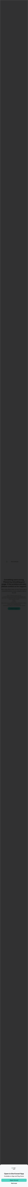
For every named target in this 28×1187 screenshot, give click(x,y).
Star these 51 (21, 169)
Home (2, 6)
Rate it (15, 15)
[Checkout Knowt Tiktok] (5, 1166)
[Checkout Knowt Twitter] (18, 1166)
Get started (23, 2)
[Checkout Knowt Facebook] (14, 1166)
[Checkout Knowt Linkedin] (22, 1166)
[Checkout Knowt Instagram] (9, 1166)
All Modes (5, 119)
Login (15, 2)
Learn (13, 119)
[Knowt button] (24, 20)
